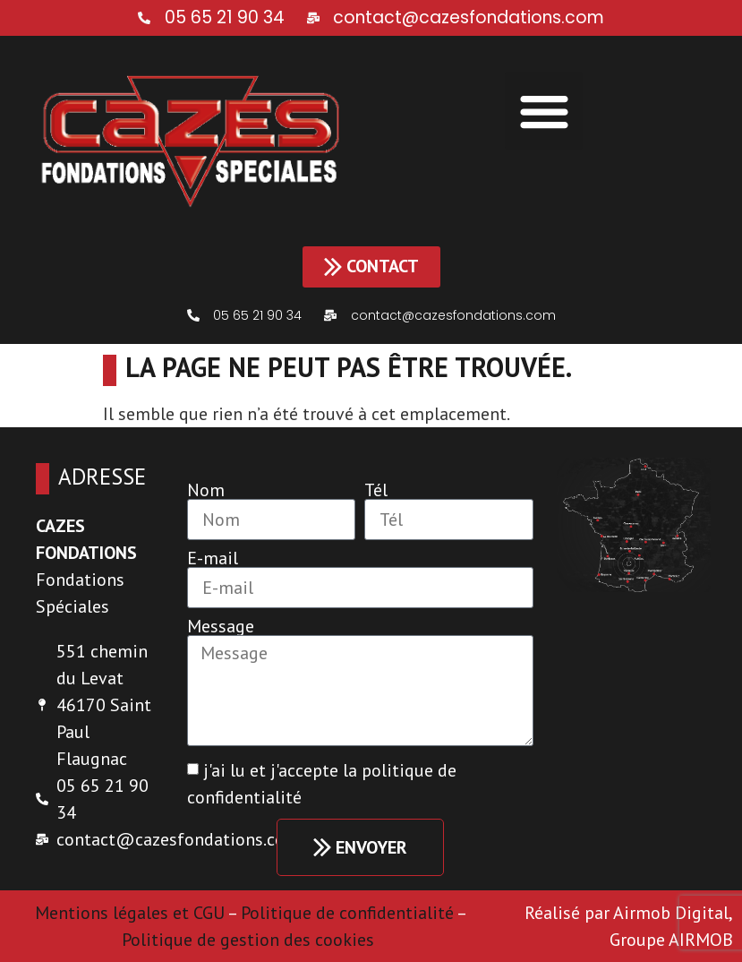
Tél (376, 490)
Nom (206, 490)
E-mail (212, 558)
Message (220, 626)
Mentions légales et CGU (130, 912)
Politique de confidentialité (347, 912)
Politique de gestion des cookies (250, 939)
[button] (544, 111)
